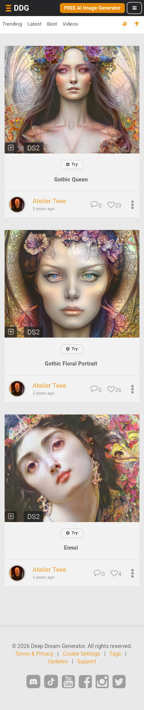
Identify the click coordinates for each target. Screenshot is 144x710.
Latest (34, 24)
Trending (12, 24)
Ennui (71, 548)
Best (52, 24)
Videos (70, 24)
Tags (115, 654)
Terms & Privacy (34, 654)
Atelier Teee (49, 201)
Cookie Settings (81, 654)
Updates (58, 661)
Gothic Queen (71, 179)
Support (86, 661)
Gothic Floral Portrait (71, 364)
